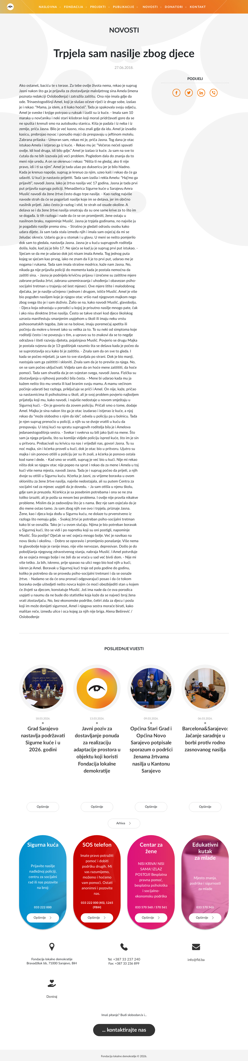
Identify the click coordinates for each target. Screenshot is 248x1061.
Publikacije (123, 7)
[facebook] (176, 94)
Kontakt (198, 7)
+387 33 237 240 (127, 959)
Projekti (98, 7)
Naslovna (48, 7)
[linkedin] (201, 94)
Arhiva (124, 823)
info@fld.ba (196, 959)
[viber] (213, 94)
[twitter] (189, 94)
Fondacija (73, 7)
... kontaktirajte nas (124, 1028)
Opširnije (43, 806)
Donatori (174, 7)
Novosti (150, 7)
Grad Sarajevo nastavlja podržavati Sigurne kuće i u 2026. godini (43, 743)
